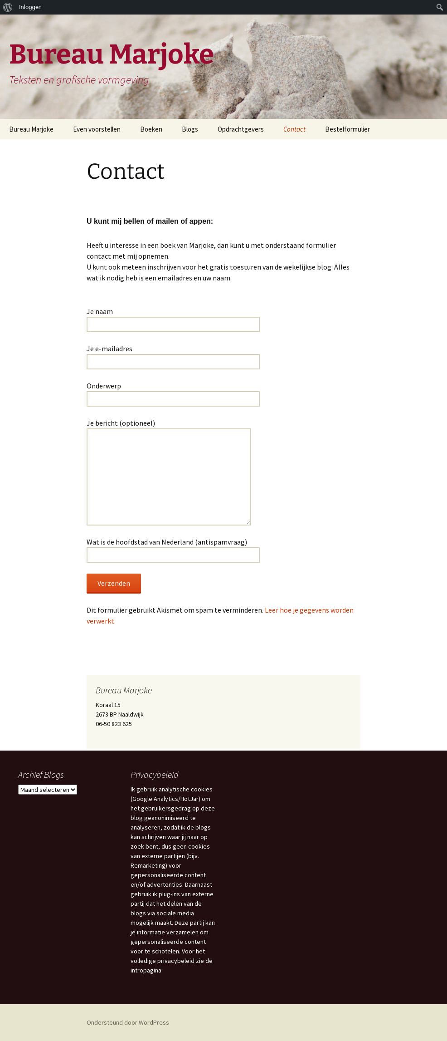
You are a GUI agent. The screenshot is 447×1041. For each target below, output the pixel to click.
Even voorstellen (97, 129)
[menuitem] (8, 7)
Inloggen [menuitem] (30, 7)
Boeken (151, 129)
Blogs (190, 129)
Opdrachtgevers (241, 129)
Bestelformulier (347, 129)
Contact (294, 129)
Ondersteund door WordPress (128, 1022)
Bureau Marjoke (31, 129)
